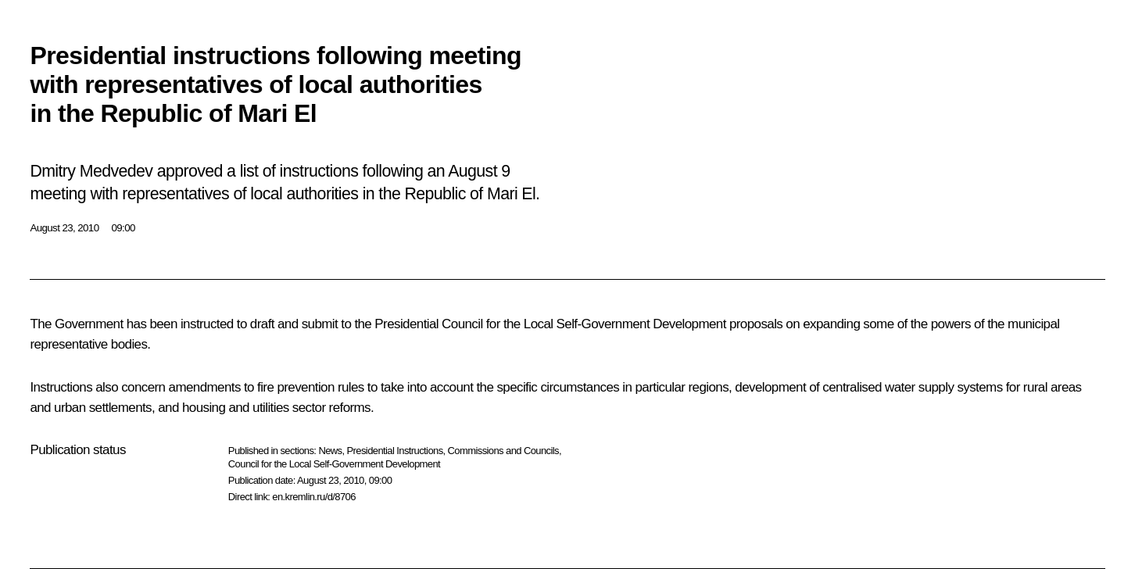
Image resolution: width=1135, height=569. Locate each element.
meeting (58, 193)
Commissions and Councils (503, 450)
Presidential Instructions (395, 450)
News (330, 450)
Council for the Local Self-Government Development (334, 464)
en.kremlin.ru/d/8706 (314, 497)
